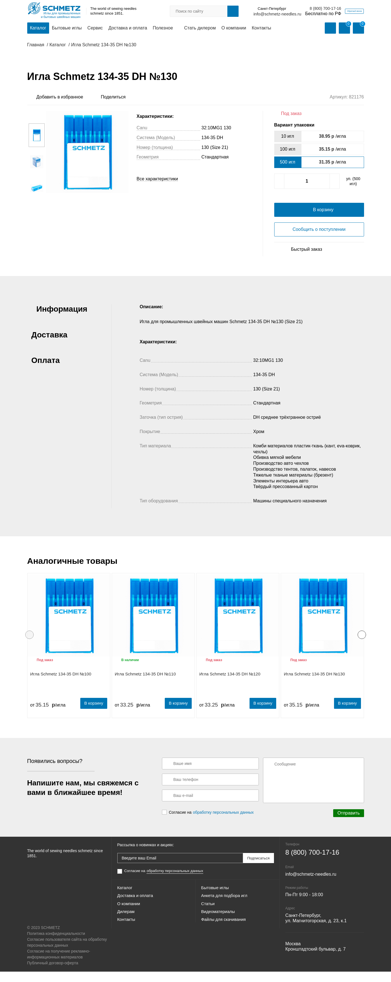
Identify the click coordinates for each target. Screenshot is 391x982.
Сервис (95, 28)
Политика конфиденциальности (56, 944)
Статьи (208, 918)
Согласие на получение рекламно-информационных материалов (58, 964)
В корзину (91, 714)
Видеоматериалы (219, 928)
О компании (233, 28)
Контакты (261, 28)
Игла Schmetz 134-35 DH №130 (314, 685)
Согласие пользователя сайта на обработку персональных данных (67, 952)
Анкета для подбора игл (226, 908)
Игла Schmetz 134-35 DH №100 (61, 685)
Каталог (38, 28)
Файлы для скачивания (225, 938)
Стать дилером (200, 28)
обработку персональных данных (223, 823)
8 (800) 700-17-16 (299, 8)
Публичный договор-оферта (52, 973)
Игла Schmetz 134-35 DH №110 (145, 685)
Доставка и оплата (127, 28)
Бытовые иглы (67, 28)
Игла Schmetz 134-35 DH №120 (229, 685)
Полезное (163, 28)
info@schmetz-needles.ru (251, 14)
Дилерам (126, 928)
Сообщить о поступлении (319, 241)
